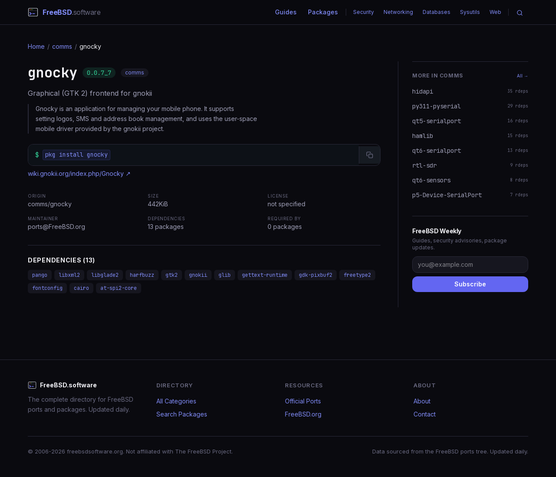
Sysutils (470, 12)
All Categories (176, 401)
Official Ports (303, 401)
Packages (323, 12)
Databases (436, 12)
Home (36, 46)
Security (363, 12)
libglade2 (105, 275)
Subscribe (470, 284)
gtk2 (171, 275)
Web (495, 12)
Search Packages (181, 414)
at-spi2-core (118, 288)
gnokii (198, 275)
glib (224, 275)
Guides (286, 12)
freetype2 (357, 275)
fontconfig (47, 288)
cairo (81, 288)
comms (62, 46)
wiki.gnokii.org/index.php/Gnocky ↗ (79, 173)
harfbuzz (142, 275)
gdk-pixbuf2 (315, 275)
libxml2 (69, 275)
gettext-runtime (265, 275)
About (422, 401)
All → (522, 75)
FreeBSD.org (303, 414)
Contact (425, 414)
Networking (398, 12)
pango (39, 275)
